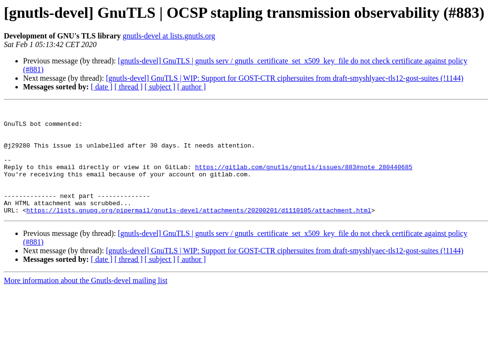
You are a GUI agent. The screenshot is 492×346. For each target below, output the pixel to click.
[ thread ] (128, 87)
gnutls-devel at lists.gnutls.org (169, 36)
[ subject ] (160, 87)
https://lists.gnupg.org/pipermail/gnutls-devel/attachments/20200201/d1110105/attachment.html (198, 231)
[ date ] (101, 87)
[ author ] (191, 87)
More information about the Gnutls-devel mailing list (85, 302)
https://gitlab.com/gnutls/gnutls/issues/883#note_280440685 (303, 179)
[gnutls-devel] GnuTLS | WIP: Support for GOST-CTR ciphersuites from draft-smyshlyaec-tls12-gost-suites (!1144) (284, 78)
